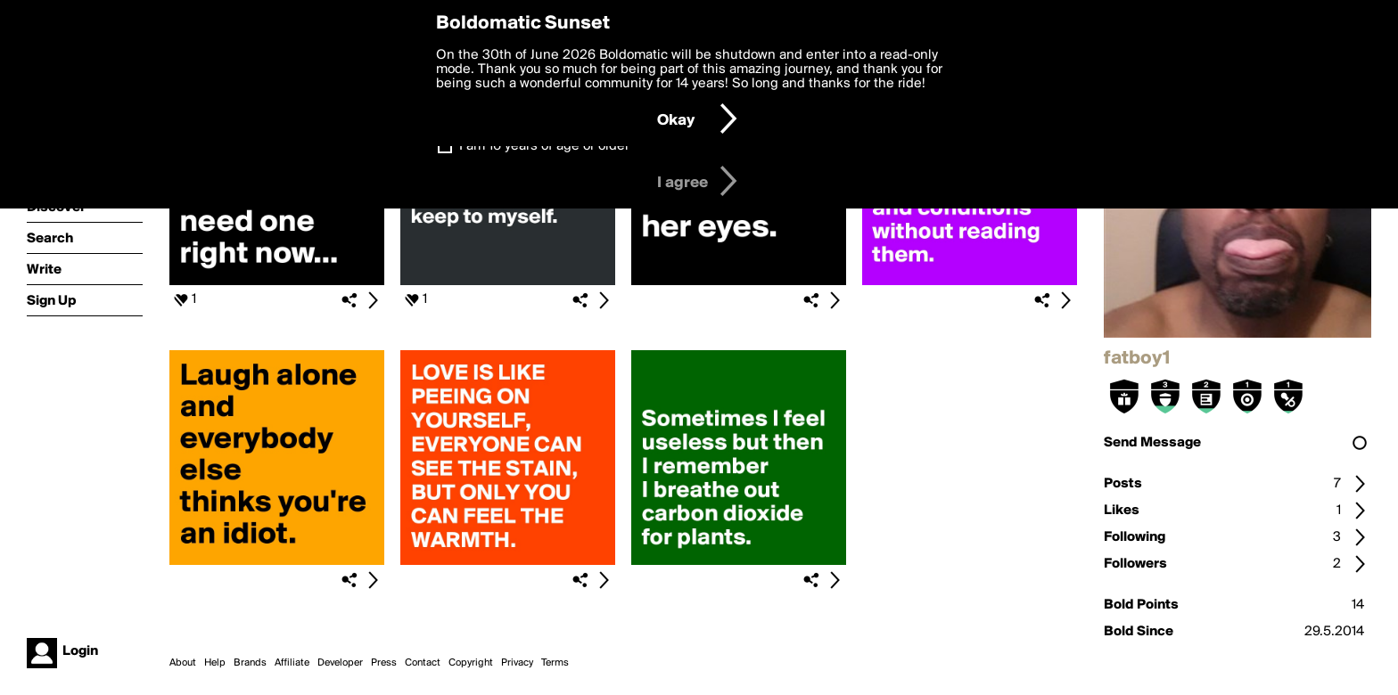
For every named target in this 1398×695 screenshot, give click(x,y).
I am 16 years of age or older (544, 146)
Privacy (517, 663)
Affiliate (292, 663)
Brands (250, 663)
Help (215, 663)
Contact (422, 663)
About (182, 663)
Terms (555, 663)
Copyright (470, 663)
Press (384, 663)
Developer (340, 663)
